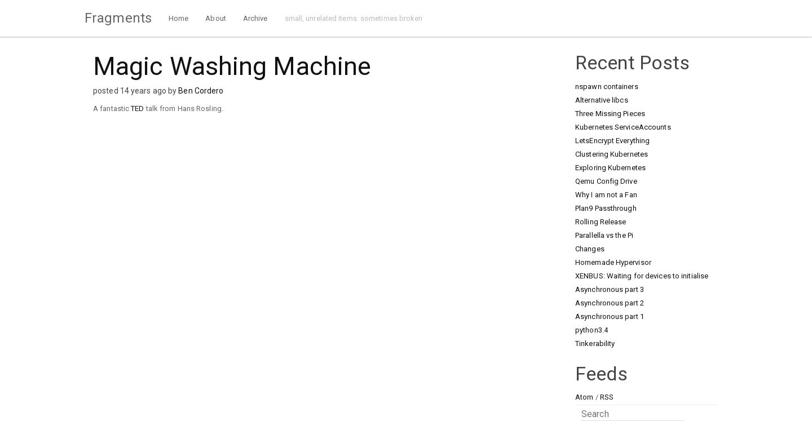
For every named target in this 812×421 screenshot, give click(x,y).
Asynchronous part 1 (609, 316)
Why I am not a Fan (606, 194)
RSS (607, 397)
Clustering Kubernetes (611, 154)
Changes (589, 249)
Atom (584, 397)
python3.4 (591, 330)
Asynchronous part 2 (609, 303)
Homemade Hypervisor (613, 262)
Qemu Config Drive (606, 181)
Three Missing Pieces (610, 113)
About (215, 18)
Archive (255, 18)
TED (137, 108)
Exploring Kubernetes (610, 167)
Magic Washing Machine (232, 66)
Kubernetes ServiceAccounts (623, 127)
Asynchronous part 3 (609, 289)
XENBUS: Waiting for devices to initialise (641, 276)
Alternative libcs (601, 100)
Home (178, 18)
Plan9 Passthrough (606, 208)
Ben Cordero (200, 90)
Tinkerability (595, 343)
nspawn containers (606, 86)
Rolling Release (600, 222)
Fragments (118, 18)
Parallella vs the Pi (604, 235)
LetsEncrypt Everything (612, 140)
